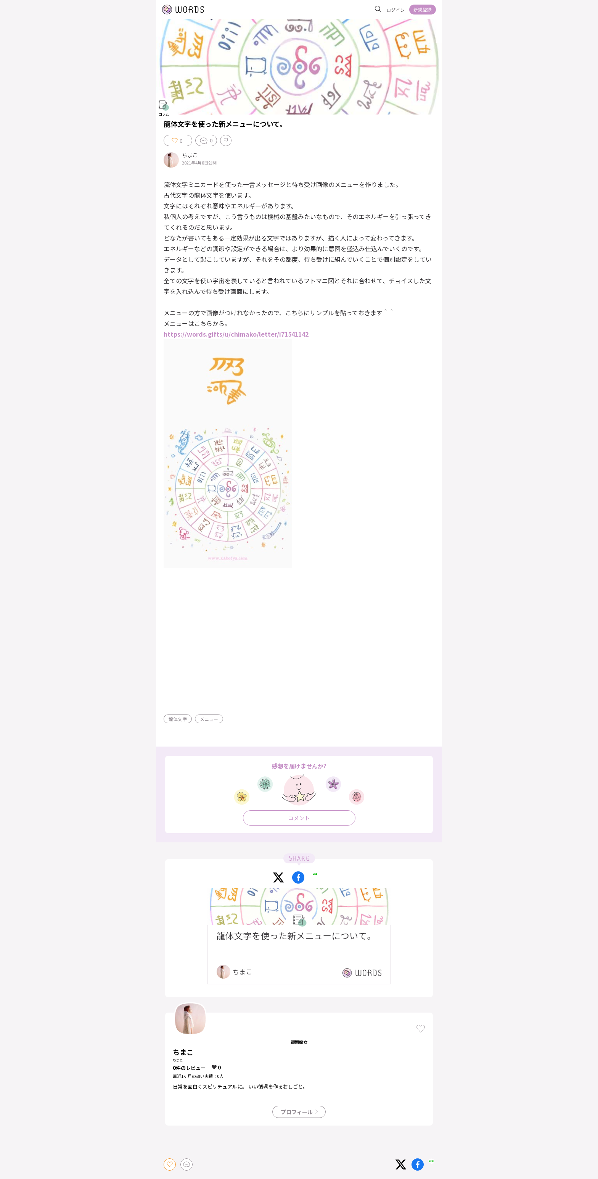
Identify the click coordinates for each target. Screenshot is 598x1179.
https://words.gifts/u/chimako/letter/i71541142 (236, 334)
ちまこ (190, 155)
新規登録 (422, 9)
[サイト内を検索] (377, 9)
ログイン (395, 9)
